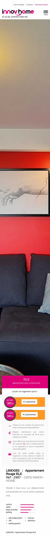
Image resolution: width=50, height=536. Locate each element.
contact (29, 4)
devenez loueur (41, 4)
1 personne (29, 401)
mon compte (19, 4)
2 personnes (29, 414)
